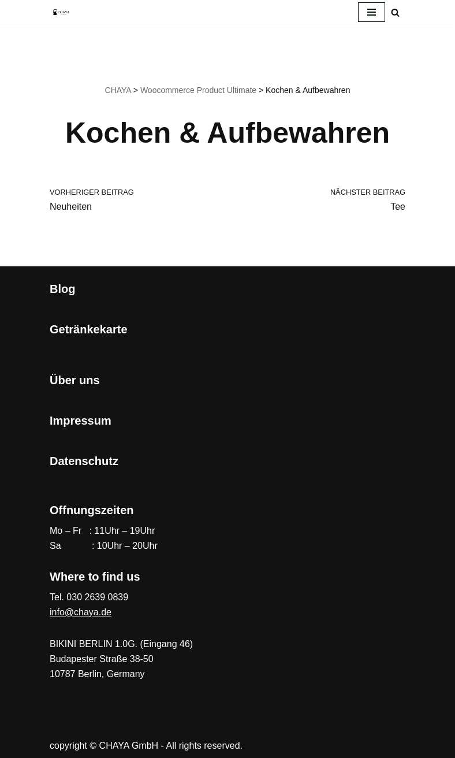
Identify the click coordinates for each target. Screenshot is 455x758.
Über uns (75, 380)
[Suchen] (395, 12)
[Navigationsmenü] (371, 12)
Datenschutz (84, 461)
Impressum (80, 420)
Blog (62, 289)
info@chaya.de (80, 612)
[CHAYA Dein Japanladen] (61, 12)
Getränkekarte (89, 329)
